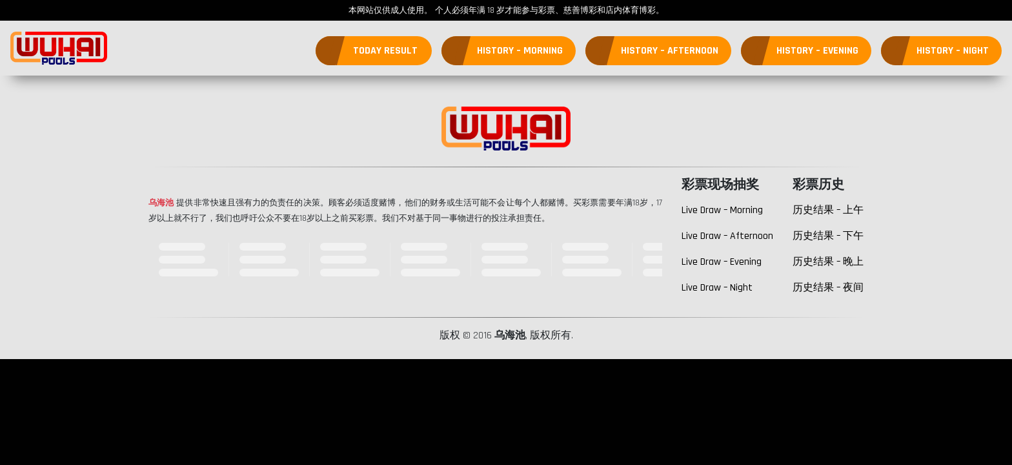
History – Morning (520, 50)
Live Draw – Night (717, 287)
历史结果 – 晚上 (828, 262)
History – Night (952, 50)
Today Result (385, 50)
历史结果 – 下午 (828, 236)
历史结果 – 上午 (828, 210)
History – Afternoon (669, 50)
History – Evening (817, 50)
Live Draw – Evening (722, 262)
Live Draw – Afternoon (727, 236)
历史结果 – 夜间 (828, 287)
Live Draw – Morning (722, 210)
